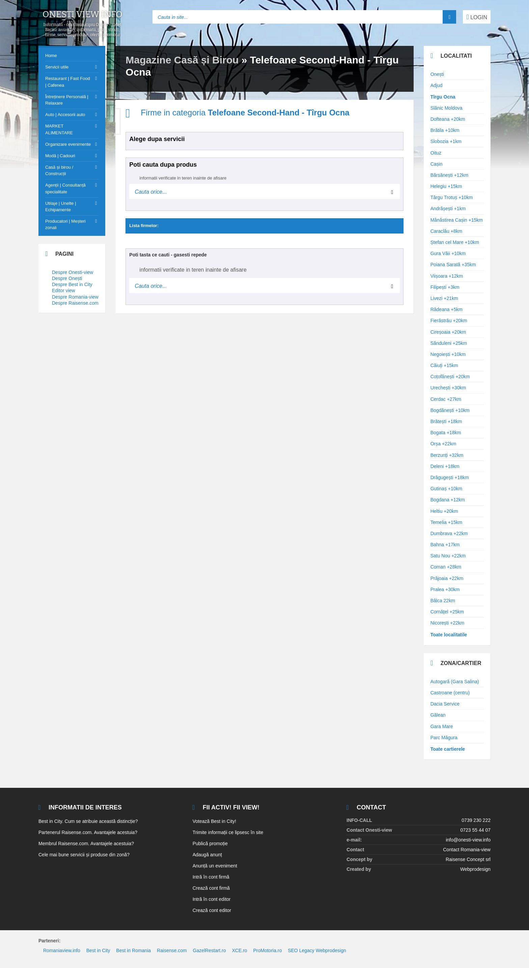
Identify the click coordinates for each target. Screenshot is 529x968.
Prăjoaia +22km (447, 578)
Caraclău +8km (446, 231)
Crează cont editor (212, 910)
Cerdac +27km (445, 399)
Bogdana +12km (447, 499)
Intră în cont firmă (211, 877)
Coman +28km (445, 567)
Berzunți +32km (447, 455)
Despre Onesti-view (72, 272)
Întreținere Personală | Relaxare (66, 100)
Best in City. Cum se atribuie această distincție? (88, 821)
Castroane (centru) (450, 692)
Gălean (438, 715)
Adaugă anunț (207, 854)
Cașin (436, 164)
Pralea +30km (445, 589)
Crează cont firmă (211, 888)
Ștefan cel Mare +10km (454, 242)
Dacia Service (445, 704)
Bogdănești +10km (450, 410)
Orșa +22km (443, 443)
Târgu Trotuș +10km (451, 197)
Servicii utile (56, 67)
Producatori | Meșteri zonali (65, 224)
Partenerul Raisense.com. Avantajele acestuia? (87, 832)
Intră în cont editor (212, 899)
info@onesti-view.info (468, 839)
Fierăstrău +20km (448, 320)
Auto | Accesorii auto (65, 114)
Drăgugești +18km (449, 477)
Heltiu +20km (444, 511)
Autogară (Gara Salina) (454, 681)
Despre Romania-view (75, 297)
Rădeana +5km (446, 309)
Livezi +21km (444, 298)
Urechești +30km (448, 387)
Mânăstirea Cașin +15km (456, 220)
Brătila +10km (445, 130)
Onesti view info (82, 14)
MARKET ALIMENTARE (59, 129)
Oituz (436, 153)
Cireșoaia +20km (448, 332)
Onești (437, 74)
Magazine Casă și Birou (182, 59)
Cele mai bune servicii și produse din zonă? (84, 854)
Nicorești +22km (447, 623)
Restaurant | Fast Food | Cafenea (67, 81)
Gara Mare (441, 726)
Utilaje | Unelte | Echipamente (60, 206)
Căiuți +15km (444, 365)
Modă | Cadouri (60, 155)
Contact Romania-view (467, 849)
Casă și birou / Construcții (59, 170)
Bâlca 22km (442, 600)
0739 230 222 (476, 820)
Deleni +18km (445, 466)
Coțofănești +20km (450, 376)
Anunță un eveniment (215, 865)
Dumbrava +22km (449, 533)
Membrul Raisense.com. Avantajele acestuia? (86, 843)
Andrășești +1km (448, 208)
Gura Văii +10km (448, 253)
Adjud (436, 85)
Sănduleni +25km (448, 343)
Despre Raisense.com (75, 303)
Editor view (63, 290)
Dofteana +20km (447, 119)
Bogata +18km (445, 432)
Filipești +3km (445, 287)
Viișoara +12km (446, 276)
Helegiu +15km (446, 186)
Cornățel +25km (447, 611)
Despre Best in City (72, 284)
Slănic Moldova (446, 108)
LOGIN (476, 17)
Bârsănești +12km (449, 175)
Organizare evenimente (68, 144)
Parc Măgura (443, 737)
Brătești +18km (446, 421)
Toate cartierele (447, 749)
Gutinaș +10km (446, 488)
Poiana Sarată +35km (453, 264)
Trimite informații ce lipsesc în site (228, 832)
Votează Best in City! (214, 821)
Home (51, 55)
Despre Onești (67, 278)
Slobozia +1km (446, 141)
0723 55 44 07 (475, 830)
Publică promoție (210, 843)
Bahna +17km (445, 544)
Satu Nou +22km (448, 555)
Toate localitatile (448, 634)
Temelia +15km (446, 522)
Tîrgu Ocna (442, 97)
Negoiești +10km (448, 354)
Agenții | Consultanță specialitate (65, 188)
